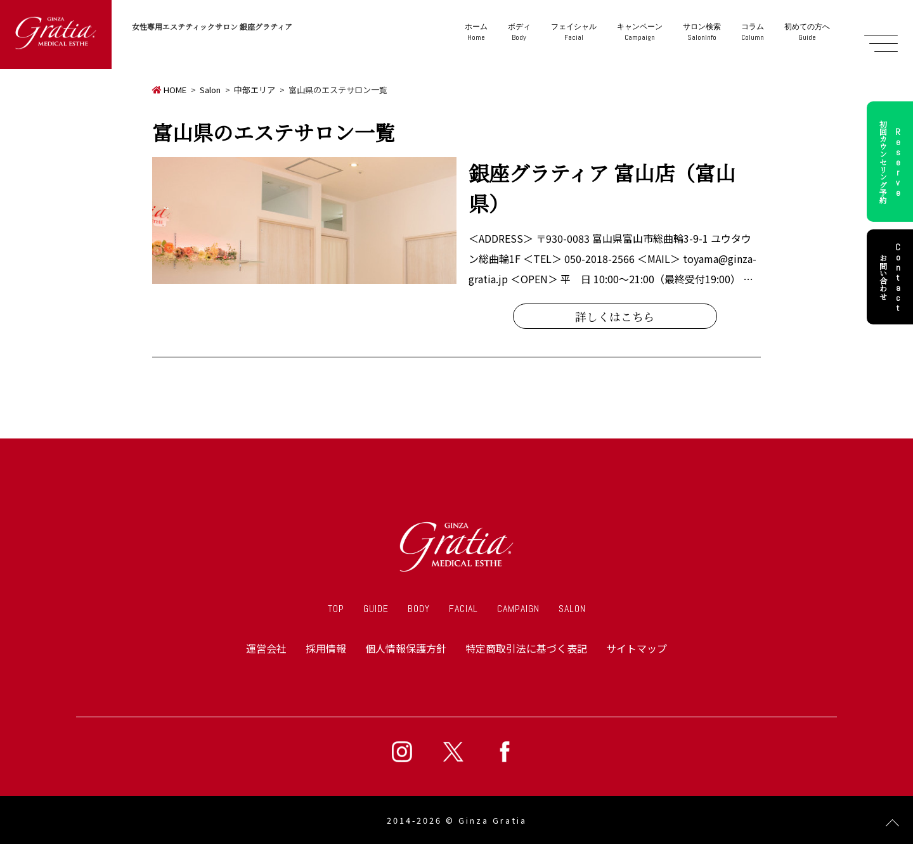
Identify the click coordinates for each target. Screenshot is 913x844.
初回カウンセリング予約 (892, 161)
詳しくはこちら (615, 316)
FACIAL (463, 608)
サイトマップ (636, 648)
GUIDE (376, 608)
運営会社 (266, 648)
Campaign (640, 32)
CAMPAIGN (518, 608)
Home (476, 32)
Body (519, 32)
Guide (807, 32)
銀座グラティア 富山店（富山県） (602, 187)
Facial (574, 32)
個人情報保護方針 (405, 648)
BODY (419, 608)
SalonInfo (702, 32)
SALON (572, 608)
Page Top (892, 823)
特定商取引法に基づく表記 (526, 648)
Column (752, 32)
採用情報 (326, 648)
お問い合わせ (892, 277)
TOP (336, 608)
